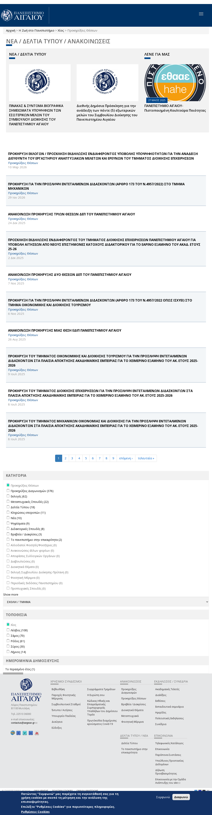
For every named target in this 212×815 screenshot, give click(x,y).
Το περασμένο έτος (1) (20, 669)
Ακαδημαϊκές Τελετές (167, 689)
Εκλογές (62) (19, 496)
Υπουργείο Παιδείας (64, 716)
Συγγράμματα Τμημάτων (101, 689)
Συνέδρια (160, 724)
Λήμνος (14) (18, 652)
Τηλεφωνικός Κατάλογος (169, 743)
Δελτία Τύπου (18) (23, 507)
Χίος (61, 30)
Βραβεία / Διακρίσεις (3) (26, 534)
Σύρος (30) (18, 646)
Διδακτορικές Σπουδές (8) (27, 529)
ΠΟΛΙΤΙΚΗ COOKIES (62, 790)
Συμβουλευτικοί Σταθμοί (66, 704)
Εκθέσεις (160, 701)
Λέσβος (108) (19, 630)
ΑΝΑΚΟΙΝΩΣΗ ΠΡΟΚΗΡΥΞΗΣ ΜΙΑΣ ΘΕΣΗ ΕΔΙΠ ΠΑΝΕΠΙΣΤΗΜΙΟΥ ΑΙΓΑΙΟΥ (64, 330)
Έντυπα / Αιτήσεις (62, 710)
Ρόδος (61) (18, 641)
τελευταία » (146, 458)
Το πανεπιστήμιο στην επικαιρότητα (134, 750)
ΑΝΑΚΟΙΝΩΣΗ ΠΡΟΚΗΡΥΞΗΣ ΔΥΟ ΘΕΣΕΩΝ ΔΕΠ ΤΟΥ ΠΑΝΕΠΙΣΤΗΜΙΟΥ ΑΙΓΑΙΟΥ (69, 274)
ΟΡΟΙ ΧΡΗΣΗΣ (41, 790)
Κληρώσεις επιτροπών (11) (28, 512)
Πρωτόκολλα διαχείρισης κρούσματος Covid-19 (102, 722)
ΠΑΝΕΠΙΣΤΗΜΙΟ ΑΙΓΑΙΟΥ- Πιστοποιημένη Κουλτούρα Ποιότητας (175, 108)
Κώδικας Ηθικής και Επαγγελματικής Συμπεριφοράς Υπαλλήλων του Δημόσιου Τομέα (102, 707)
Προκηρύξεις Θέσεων (133, 698)
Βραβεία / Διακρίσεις (133, 704)
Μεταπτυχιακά (130, 716)
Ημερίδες (160, 712)
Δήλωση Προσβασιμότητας (166, 771)
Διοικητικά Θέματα (132, 710)
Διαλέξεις (160, 695)
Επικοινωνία (162, 749)
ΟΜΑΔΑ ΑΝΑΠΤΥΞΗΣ (87, 790)
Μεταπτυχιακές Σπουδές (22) (30, 502)
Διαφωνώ (181, 797)
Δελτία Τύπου (129, 743)
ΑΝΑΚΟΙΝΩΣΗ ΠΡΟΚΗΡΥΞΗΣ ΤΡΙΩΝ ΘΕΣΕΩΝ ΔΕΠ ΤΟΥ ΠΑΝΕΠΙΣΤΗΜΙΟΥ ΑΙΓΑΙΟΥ (71, 214)
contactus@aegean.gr (24, 722)
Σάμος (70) (18, 636)
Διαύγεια (57, 721)
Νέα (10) (16, 518)
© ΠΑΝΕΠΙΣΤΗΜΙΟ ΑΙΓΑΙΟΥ (16, 790)
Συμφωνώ (163, 797)
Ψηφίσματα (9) (20, 523)
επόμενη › (126, 458)
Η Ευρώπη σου (96, 695)
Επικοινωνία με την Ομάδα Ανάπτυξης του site (170, 781)
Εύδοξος (57, 727)
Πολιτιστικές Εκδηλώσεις (169, 718)
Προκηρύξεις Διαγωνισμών (129, 691)
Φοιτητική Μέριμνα (132, 721)
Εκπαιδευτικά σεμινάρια (169, 706)
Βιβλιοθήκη (58, 689)
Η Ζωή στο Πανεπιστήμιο (36, 30)
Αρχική (10, 30)
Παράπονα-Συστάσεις (168, 755)
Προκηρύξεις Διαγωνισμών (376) (32, 491)
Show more (10, 594)
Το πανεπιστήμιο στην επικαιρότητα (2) (36, 540)
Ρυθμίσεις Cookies (35, 812)
